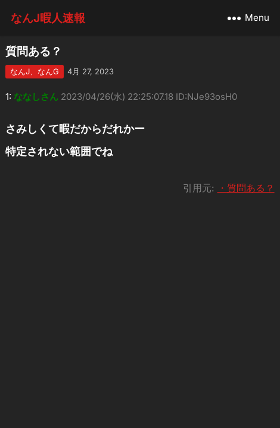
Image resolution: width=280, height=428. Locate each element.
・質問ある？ (246, 188)
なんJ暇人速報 (48, 18)
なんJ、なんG (34, 71)
